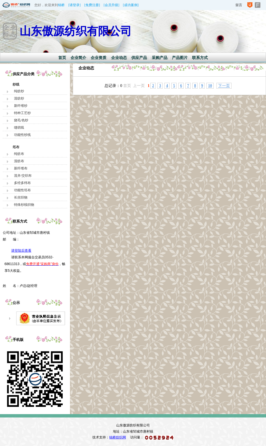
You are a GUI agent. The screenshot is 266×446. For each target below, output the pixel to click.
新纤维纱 (20, 106)
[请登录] (74, 5)
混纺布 (19, 161)
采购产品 (159, 58)
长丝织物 (20, 197)
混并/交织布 (23, 176)
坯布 (16, 147)
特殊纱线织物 (24, 205)
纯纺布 (19, 154)
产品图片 (180, 58)
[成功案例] (131, 5)
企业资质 (98, 58)
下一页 (224, 86)
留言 (238, 5)
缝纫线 (19, 127)
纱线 (16, 84)
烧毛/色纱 (21, 120)
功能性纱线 (22, 135)
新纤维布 (20, 168)
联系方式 (200, 58)
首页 (62, 58)
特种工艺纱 (22, 113)
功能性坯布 (22, 190)
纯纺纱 (19, 91)
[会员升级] (111, 5)
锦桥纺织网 (117, 437)
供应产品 (139, 58)
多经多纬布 (22, 183)
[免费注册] (92, 5)
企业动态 (119, 58)
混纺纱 (19, 98)
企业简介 (78, 58)
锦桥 (61, 5)
